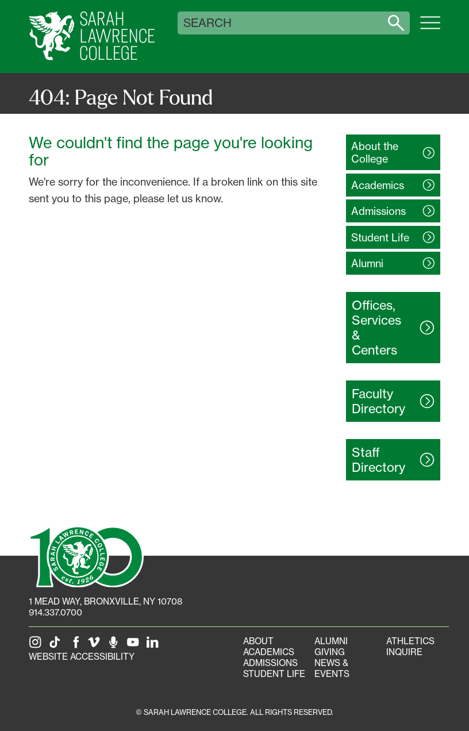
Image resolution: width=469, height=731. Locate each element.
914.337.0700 (55, 612)
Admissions (270, 662)
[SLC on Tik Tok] (57, 645)
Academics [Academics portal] (268, 652)
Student (380, 237)
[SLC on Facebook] (76, 645)
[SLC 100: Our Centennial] (86, 555)
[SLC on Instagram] (37, 645)
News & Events (331, 668)
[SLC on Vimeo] (96, 645)
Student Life (274, 673)
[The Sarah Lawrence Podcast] (115, 645)
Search (207, 23)
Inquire (404, 652)
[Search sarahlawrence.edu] (396, 22)
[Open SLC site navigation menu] (430, 29)
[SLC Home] (92, 36)
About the (374, 152)
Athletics (410, 641)
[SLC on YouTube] (135, 645)
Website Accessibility (81, 656)
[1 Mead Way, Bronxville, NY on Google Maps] (105, 601)
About (258, 641)
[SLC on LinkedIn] (154, 645)
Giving (329, 652)
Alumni (331, 641)
